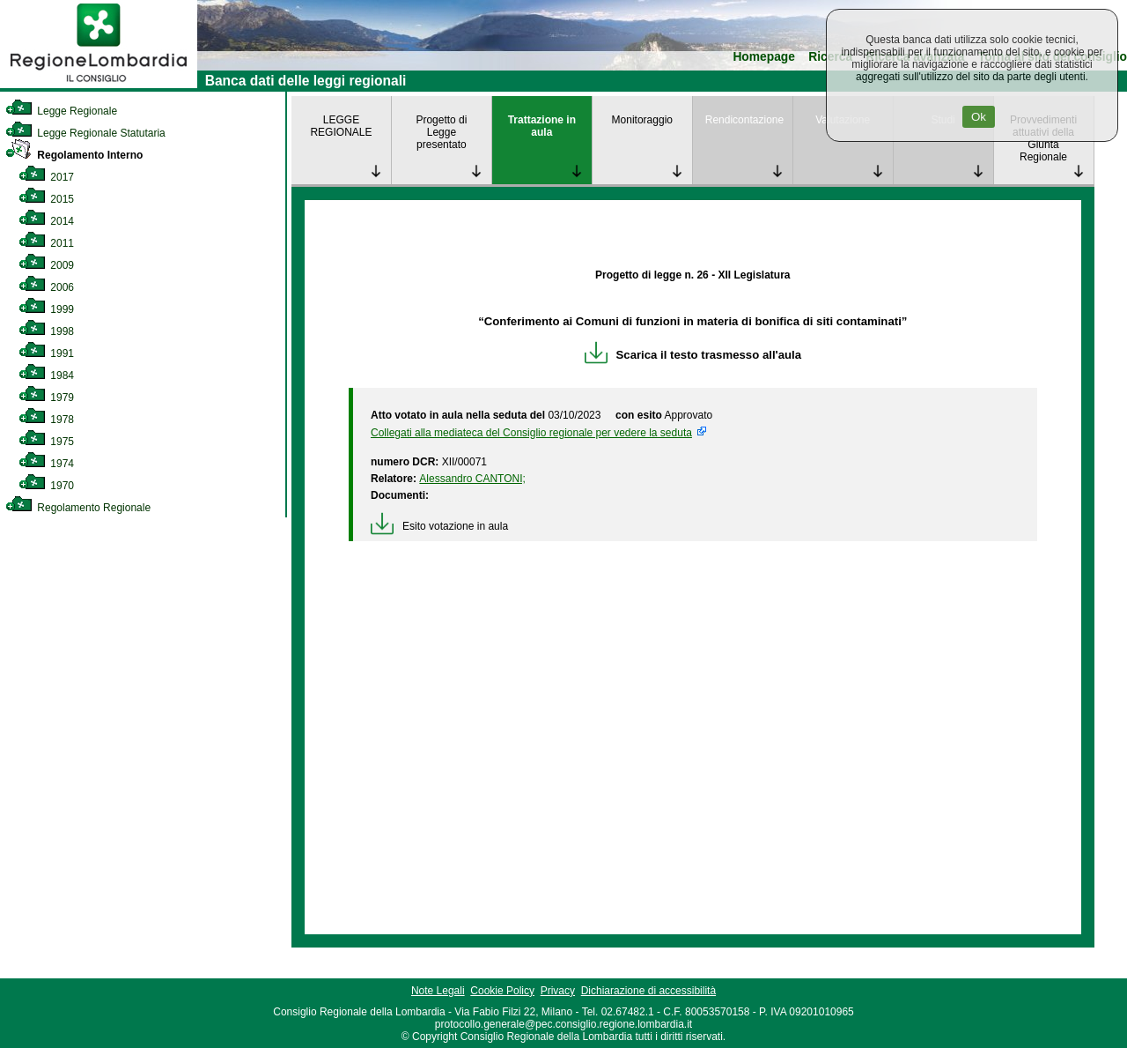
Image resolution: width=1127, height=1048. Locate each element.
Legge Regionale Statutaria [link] (85, 133)
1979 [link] (46, 397)
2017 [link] (46, 177)
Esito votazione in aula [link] (439, 526)
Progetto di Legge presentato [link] (441, 132)
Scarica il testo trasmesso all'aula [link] (693, 354)
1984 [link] (46, 375)
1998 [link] (46, 331)
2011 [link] (46, 243)
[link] (98, 84)
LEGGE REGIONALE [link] (341, 126)
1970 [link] (46, 485)
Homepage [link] (764, 56)
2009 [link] (46, 265)
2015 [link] (46, 199)
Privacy (558, 991)
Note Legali (438, 991)
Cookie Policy (502, 991)
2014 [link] (46, 221)
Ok (978, 116)
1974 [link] (46, 463)
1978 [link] (46, 419)
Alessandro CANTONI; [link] (472, 478)
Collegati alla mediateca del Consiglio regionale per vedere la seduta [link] (531, 433)
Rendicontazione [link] (744, 120)
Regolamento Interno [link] (74, 155)
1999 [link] (46, 309)
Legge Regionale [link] (61, 111)
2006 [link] (46, 287)
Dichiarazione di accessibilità (648, 991)
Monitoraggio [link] (642, 120)
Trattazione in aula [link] (542, 126)
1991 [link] (46, 353)
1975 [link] (46, 441)
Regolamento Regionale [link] (78, 508)
